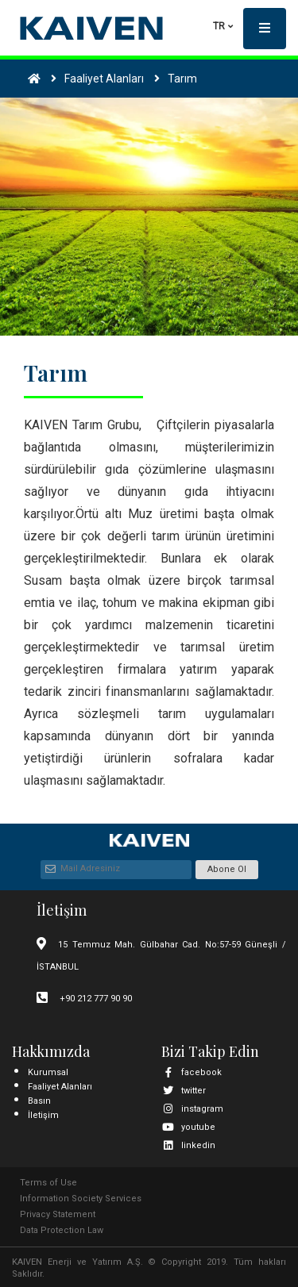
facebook (191, 1072)
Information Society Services (80, 1198)
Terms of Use (48, 1183)
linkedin (188, 1145)
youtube (188, 1127)
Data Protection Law (61, 1230)
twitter (183, 1090)
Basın (39, 1101)
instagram (192, 1109)
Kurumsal (48, 1072)
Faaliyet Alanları (60, 1086)
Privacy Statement (57, 1214)
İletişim (43, 1115)
